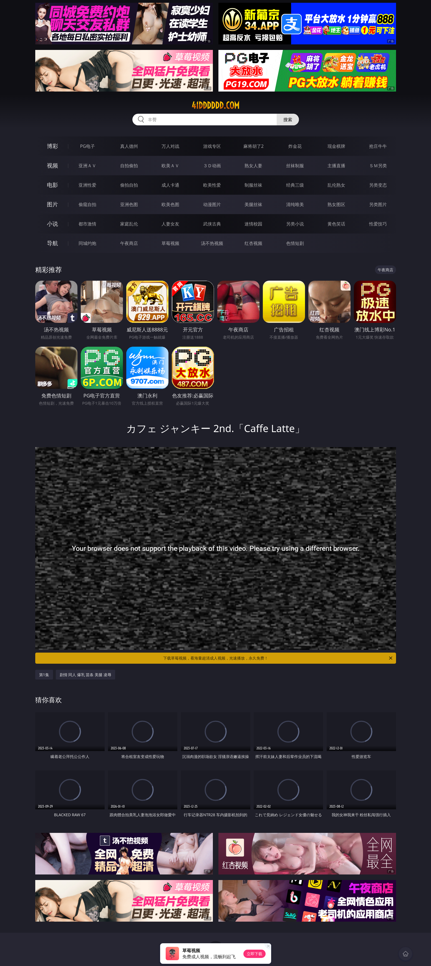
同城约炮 (87, 243)
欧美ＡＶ (170, 166)
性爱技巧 (378, 224)
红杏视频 (253, 243)
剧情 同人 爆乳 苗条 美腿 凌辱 (85, 674)
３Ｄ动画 (212, 166)
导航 (52, 243)
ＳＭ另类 (378, 166)
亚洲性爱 (87, 185)
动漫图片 (212, 204)
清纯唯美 (295, 204)
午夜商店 (129, 243)
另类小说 (295, 224)
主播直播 (336, 166)
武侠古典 (212, 224)
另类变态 (378, 185)
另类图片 (378, 204)
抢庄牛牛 (378, 146)
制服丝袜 (253, 185)
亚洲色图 (129, 204)
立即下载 (254, 953)
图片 (52, 204)
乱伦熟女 (336, 185)
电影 (52, 185)
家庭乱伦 (129, 224)
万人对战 (170, 146)
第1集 (44, 674)
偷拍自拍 (129, 185)
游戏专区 (212, 146)
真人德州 (129, 146)
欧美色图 (170, 204)
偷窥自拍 (87, 204)
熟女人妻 (253, 166)
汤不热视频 (212, 243)
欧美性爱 (212, 185)
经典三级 (295, 185)
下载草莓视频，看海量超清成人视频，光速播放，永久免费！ (278, 658)
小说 (52, 223)
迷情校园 (253, 224)
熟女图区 (336, 204)
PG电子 (87, 146)
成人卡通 (170, 185)
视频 (52, 165)
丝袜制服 (295, 166)
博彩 (52, 146)
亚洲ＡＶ (87, 166)
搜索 (287, 119)
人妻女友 (170, 224)
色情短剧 (295, 243)
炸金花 (295, 146)
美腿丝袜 (253, 204)
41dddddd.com (215, 105)
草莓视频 (170, 243)
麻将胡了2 (253, 146)
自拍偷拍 (129, 166)
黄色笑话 (336, 224)
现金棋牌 (336, 146)
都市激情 (87, 224)
